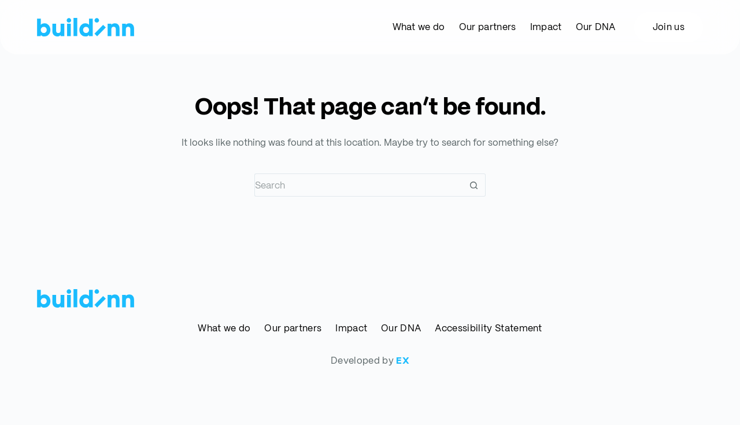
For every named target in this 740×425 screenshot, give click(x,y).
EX (402, 360)
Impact (351, 328)
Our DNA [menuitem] (596, 27)
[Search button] (474, 185)
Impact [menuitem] (546, 27)
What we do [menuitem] (419, 27)
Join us (668, 27)
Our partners (292, 328)
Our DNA (401, 328)
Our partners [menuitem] (487, 27)
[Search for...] (358, 185)
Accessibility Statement (488, 328)
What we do (224, 328)
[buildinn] (85, 27)
